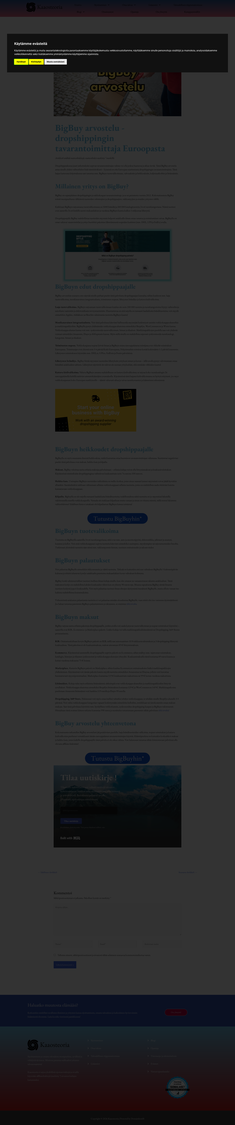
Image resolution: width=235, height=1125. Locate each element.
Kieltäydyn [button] (36, 62)
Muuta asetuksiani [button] (55, 62)
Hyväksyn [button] (21, 62)
